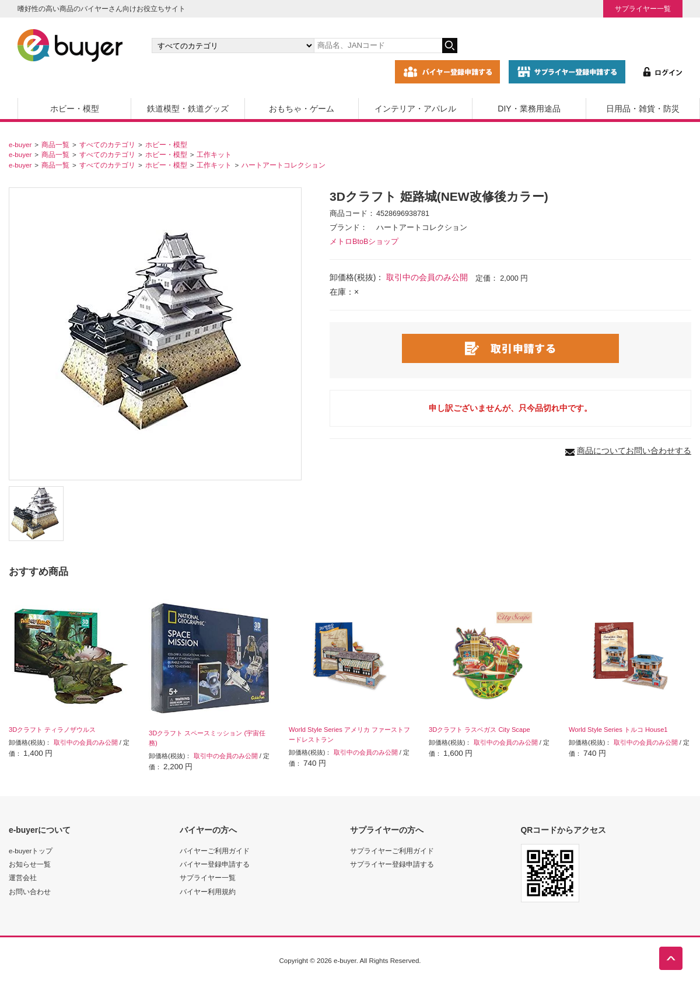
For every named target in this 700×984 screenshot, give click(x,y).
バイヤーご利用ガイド (215, 850)
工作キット (214, 154)
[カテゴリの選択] (233, 45)
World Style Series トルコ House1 (618, 729)
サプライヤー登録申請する (392, 864)
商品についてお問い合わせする (634, 450)
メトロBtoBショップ (364, 242)
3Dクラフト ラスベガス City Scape (479, 729)
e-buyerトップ (30, 850)
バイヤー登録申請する (215, 864)
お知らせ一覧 (30, 864)
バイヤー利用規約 (208, 891)
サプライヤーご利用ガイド (392, 850)
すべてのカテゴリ (107, 144)
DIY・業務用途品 (529, 108)
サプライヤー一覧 (643, 8)
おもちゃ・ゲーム (301, 108)
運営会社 (23, 877)
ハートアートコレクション (284, 165)
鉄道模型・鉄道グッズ (188, 108)
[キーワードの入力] (378, 45)
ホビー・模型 (74, 108)
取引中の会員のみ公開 (427, 277)
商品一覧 (55, 144)
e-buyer (20, 144)
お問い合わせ (30, 891)
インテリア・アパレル (415, 108)
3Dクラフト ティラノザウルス (52, 729)
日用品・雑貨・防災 (643, 108)
